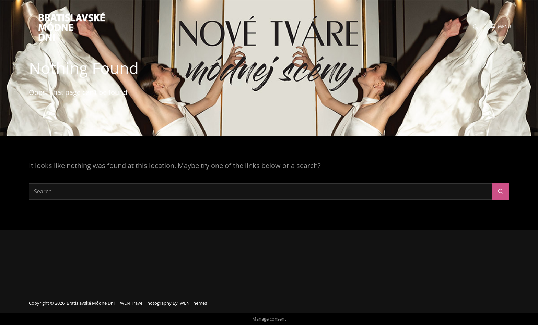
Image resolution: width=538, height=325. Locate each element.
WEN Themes (193, 303)
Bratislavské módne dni (91, 303)
